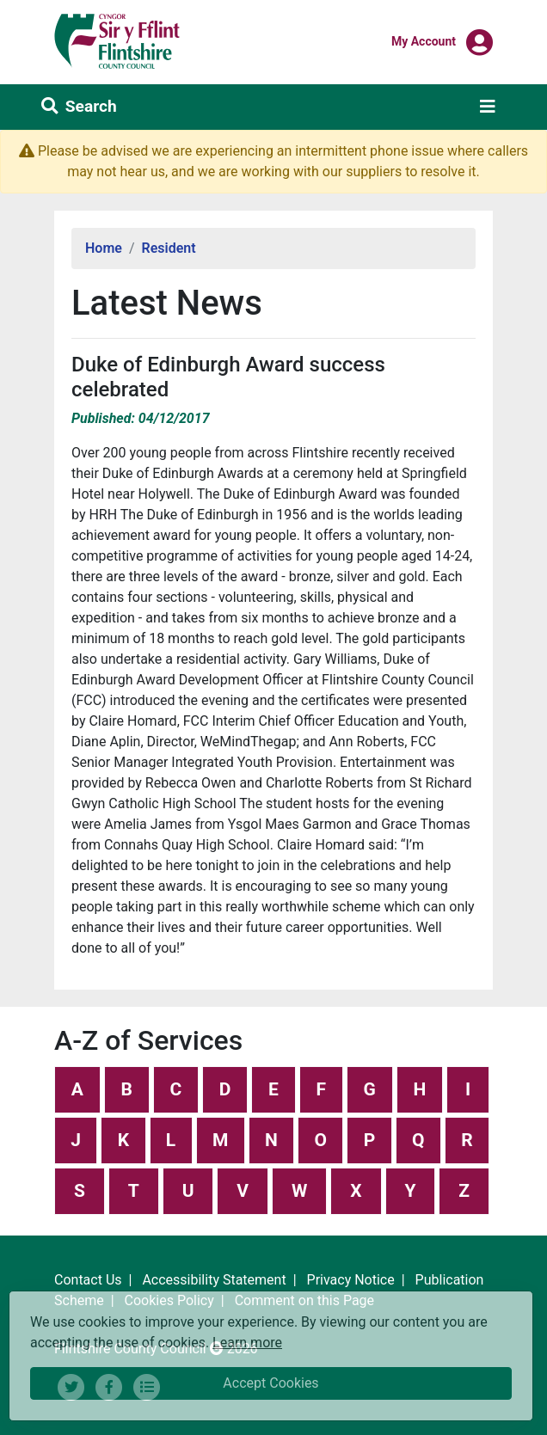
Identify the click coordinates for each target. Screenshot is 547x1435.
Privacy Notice (351, 1280)
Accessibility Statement (214, 1280)
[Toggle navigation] (488, 107)
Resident (169, 248)
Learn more (247, 1342)
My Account (423, 40)
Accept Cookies (270, 1383)
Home (103, 248)
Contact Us (88, 1280)
